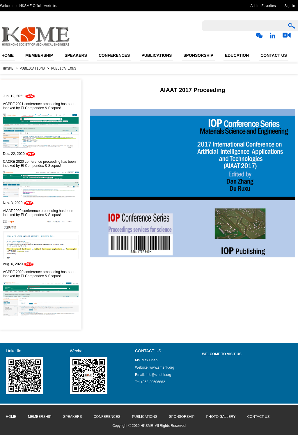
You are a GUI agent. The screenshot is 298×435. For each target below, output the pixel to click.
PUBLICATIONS (156, 55)
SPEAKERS (76, 55)
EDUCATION (237, 55)
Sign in (289, 6)
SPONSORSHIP (198, 55)
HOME (7, 55)
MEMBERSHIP (39, 55)
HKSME (8, 68)
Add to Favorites (263, 6)
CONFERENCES (114, 55)
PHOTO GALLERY (221, 417)
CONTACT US (273, 55)
